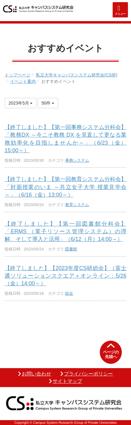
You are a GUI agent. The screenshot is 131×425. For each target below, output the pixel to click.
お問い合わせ (36, 373)
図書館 (71, 249)
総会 (69, 293)
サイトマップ (67, 381)
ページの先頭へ (111, 354)
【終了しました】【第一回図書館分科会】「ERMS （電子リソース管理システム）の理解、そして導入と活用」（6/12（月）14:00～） (65, 231)
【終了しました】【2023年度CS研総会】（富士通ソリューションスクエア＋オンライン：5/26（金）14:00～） (65, 275)
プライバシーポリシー (88, 373)
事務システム (77, 160)
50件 (48, 103)
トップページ (17, 74)
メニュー (120, 13)
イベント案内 (23, 81)
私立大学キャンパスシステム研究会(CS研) (77, 74)
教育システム (77, 204)
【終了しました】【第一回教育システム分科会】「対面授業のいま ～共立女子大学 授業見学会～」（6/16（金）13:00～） (65, 187)
